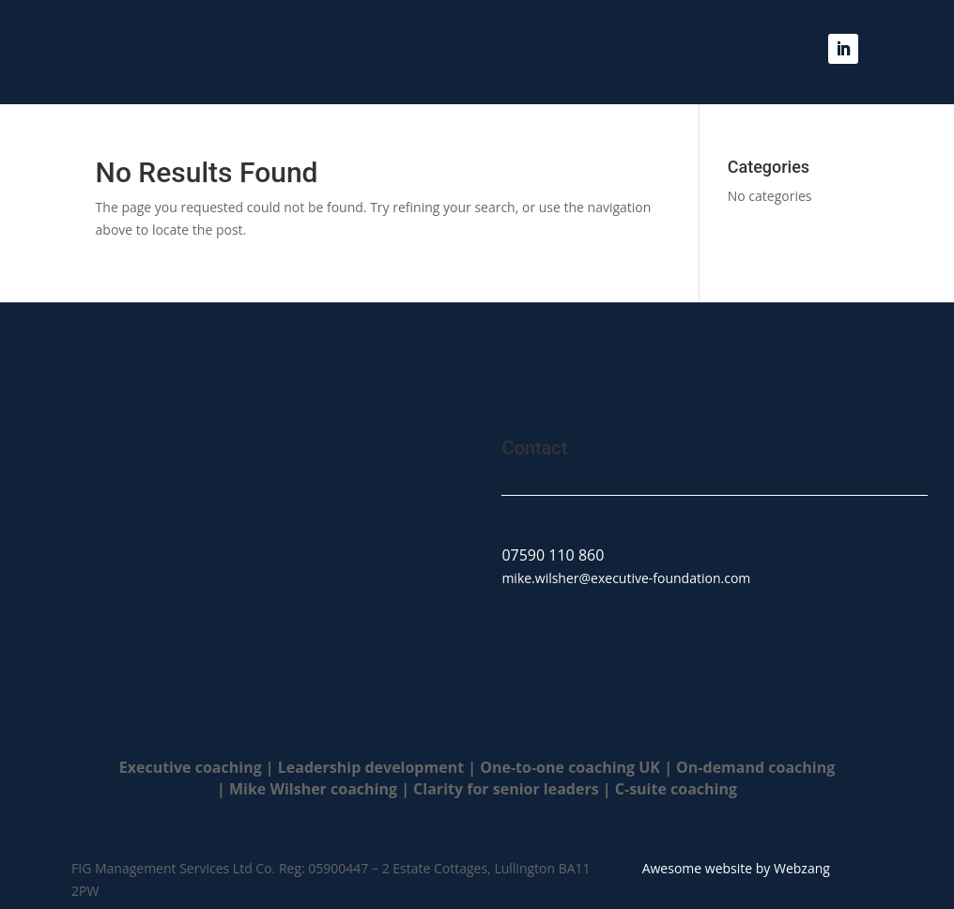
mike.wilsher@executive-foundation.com (625, 578)
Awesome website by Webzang (736, 868)
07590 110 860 (552, 555)
